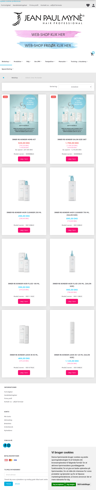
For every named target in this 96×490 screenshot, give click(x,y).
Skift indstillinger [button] (83, 484)
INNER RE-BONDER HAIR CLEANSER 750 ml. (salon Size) (72, 213)
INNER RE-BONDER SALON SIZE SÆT (72, 139)
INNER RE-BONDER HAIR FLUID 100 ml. (24, 283)
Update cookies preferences (10, 1)
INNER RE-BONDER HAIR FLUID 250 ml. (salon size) (72, 284)
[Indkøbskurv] (92, 54)
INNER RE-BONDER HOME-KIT (24, 139)
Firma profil (33, 5)
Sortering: (53, 86)
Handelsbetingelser (20, 5)
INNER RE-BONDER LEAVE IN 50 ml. (24, 354)
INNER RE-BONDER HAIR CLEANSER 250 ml (24, 212)
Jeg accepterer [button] (58, 484)
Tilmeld (8, 484)
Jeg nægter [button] (70, 484)
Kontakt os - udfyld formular (51, 5)
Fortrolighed (6, 5)
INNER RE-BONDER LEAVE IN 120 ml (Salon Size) (72, 355)
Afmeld (17, 484)
